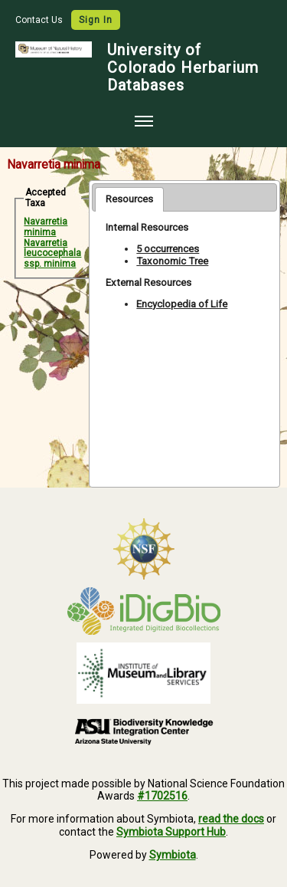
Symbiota (172, 855)
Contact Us (40, 20)
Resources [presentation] (129, 199)
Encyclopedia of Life (181, 304)
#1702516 (162, 796)
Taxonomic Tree (172, 261)
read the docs (231, 819)
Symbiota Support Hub (171, 832)
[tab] (129, 199)
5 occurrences (167, 249)
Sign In (96, 20)
